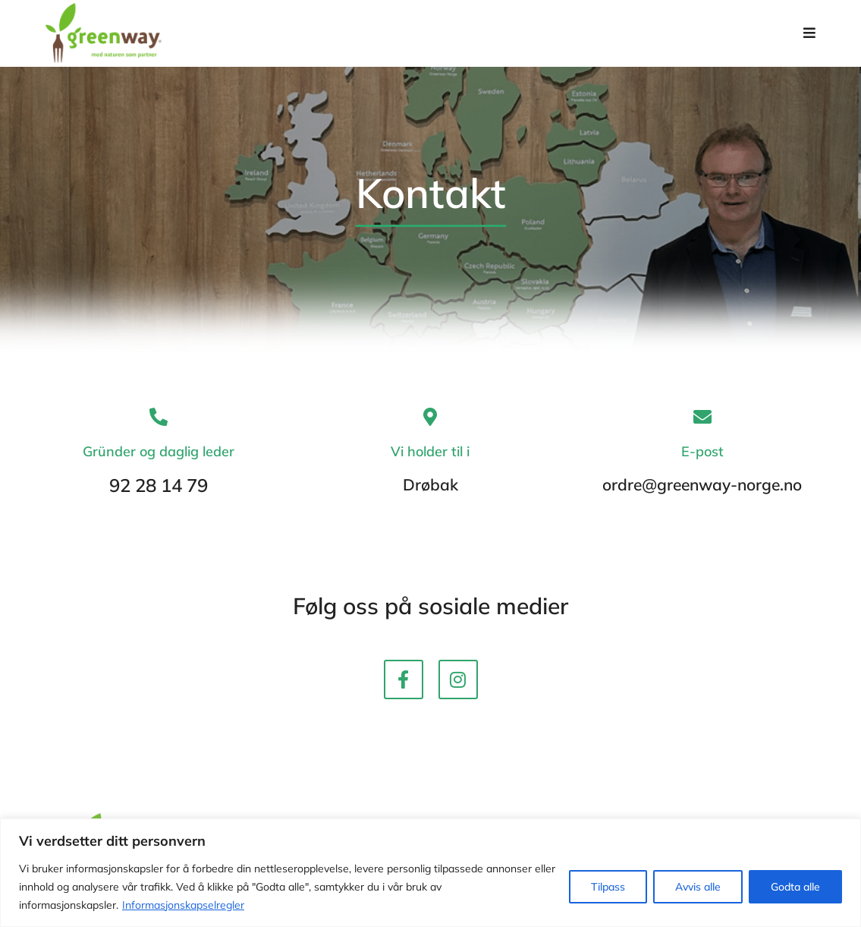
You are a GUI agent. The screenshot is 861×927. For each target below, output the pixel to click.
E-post (702, 460)
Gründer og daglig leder (158, 460)
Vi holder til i (430, 460)
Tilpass (608, 887)
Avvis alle (698, 887)
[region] (430, 872)
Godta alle (795, 887)
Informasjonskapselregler (183, 905)
